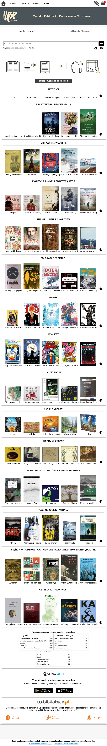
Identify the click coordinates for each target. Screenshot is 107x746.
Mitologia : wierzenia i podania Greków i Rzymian (35, 641)
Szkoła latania (59, 641)
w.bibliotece (66, 708)
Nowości (13, 3)
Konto (46, 3)
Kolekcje (32, 48)
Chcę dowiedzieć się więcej (40, 744)
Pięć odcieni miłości (61, 645)
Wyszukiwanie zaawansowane (15, 48)
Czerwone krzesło (42, 662)
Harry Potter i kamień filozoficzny (30, 648)
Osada (39, 657)
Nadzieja (22, 643)
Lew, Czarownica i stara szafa (29, 639)
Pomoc (36, 3)
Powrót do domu (60, 648)
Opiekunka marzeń (43, 659)
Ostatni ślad (23, 645)
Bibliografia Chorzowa (80, 31)
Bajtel (56, 643)
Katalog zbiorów (26, 31)
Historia (25, 3)
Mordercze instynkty (43, 664)
